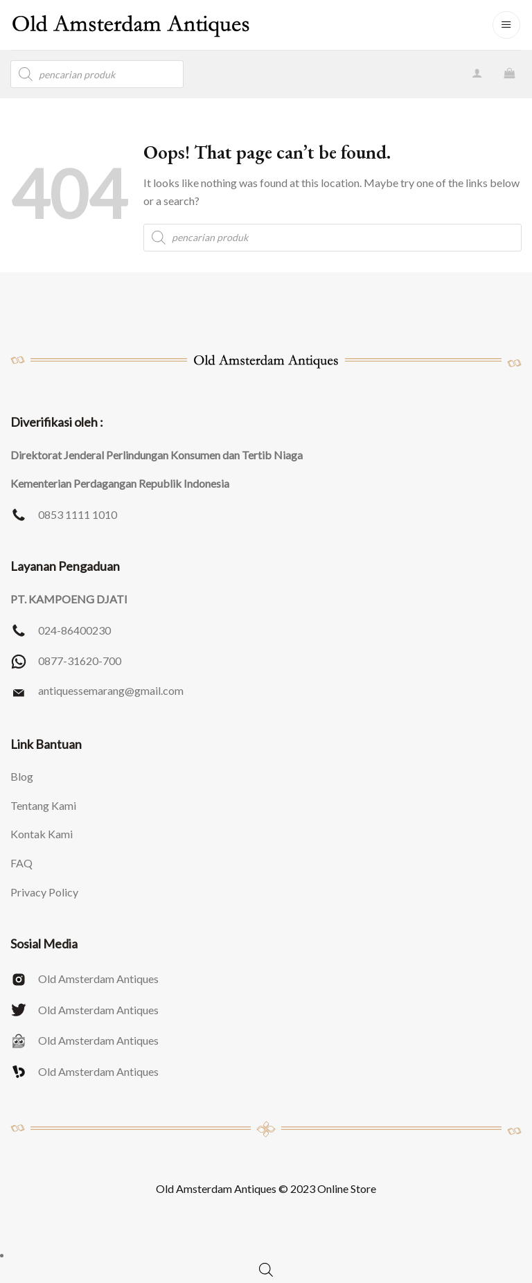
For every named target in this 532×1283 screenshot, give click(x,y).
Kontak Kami (41, 833)
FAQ (21, 862)
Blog (21, 776)
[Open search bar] (266, 1269)
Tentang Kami (43, 805)
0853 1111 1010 (77, 514)
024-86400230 (74, 630)
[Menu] (506, 25)
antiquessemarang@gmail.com (111, 690)
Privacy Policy (44, 892)
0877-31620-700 (79, 660)
